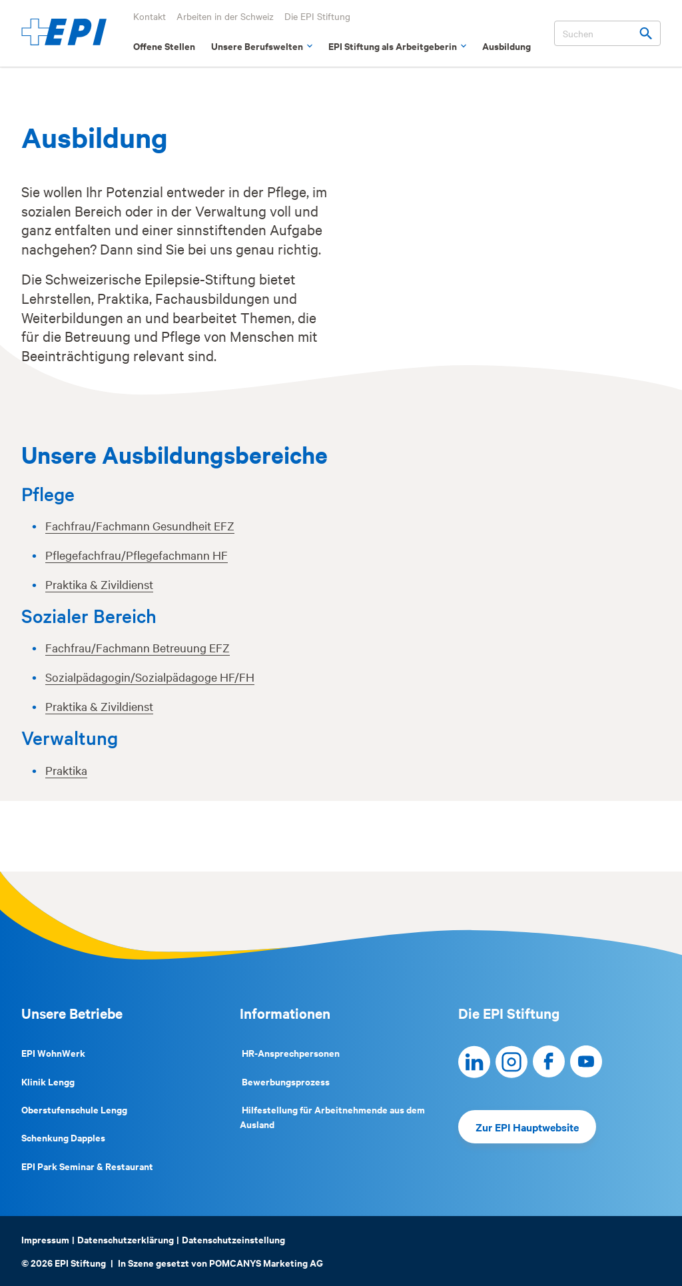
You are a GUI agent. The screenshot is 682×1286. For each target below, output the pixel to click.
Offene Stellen (164, 46)
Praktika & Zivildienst (99, 584)
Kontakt (149, 16)
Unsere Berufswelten (261, 46)
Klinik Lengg (48, 1081)
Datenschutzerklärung (125, 1239)
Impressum (45, 1239)
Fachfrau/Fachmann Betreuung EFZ (137, 647)
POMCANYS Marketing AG (266, 1262)
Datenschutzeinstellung (233, 1239)
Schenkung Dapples (63, 1137)
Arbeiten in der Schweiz (225, 16)
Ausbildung (506, 46)
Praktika (66, 770)
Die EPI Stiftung (317, 16)
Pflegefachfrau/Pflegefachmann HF (136, 554)
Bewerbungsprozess (285, 1081)
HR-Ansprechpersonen (290, 1052)
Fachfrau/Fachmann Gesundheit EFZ (139, 525)
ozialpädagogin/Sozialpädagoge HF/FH (153, 676)
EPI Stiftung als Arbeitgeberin (397, 46)
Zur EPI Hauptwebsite (527, 1126)
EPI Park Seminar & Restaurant (87, 1166)
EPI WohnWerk (53, 1052)
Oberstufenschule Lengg (74, 1109)
